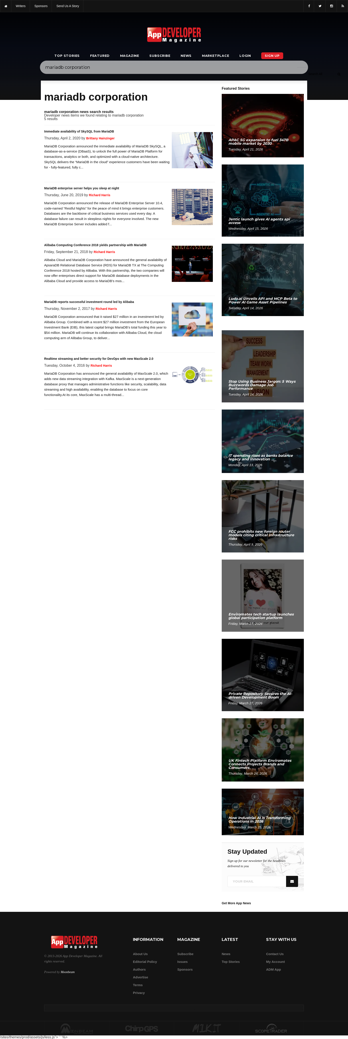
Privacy (139, 993)
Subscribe (159, 56)
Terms (138, 985)
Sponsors (185, 969)
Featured (100, 56)
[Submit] (338, 73)
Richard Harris (99, 195)
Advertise (140, 977)
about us (140, 954)
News (186, 56)
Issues (182, 962)
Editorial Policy (145, 962)
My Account (275, 962)
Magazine (129, 56)
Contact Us (275, 954)
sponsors (40, 6)
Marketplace (215, 56)
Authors (139, 969)
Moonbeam (68, 972)
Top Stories (67, 56)
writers (21, 6)
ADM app (273, 969)
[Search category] (315, 74)
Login (245, 56)
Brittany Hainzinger (100, 138)
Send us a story (67, 6)
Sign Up (272, 56)
